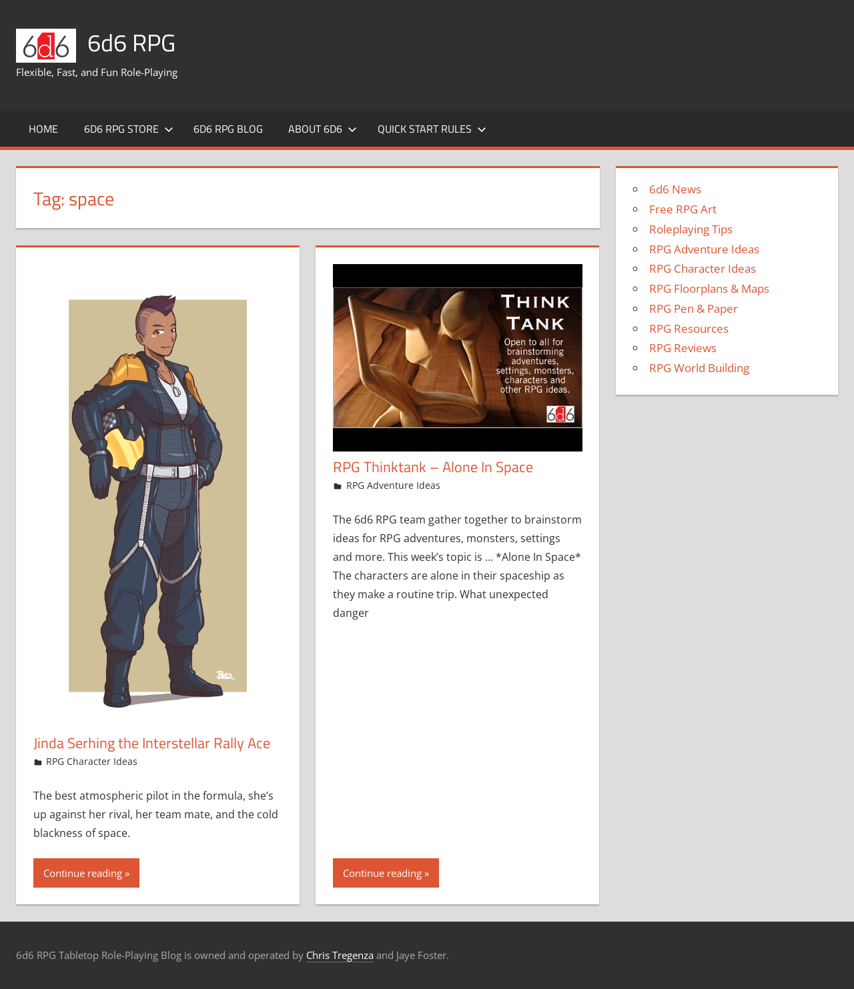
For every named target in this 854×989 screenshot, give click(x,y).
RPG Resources (689, 328)
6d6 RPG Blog (228, 129)
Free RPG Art (683, 209)
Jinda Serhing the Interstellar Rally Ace (151, 743)
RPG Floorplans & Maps (709, 288)
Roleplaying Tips (691, 229)
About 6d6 (322, 129)
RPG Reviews (683, 347)
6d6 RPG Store (128, 129)
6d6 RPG (131, 42)
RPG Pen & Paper (693, 308)
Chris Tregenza (340, 955)
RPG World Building (699, 367)
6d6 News (675, 189)
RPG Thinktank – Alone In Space (433, 466)
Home (43, 129)
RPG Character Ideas (91, 761)
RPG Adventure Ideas (393, 485)
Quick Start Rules (432, 129)
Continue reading (82, 873)
